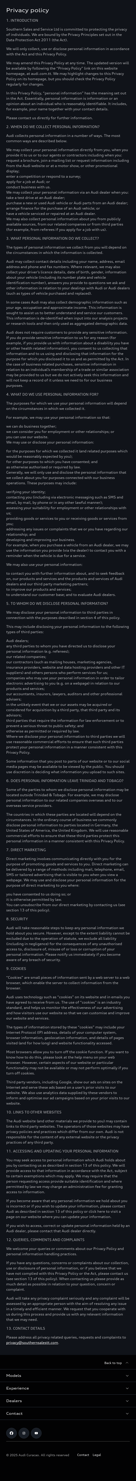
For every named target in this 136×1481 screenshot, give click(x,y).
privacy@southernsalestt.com (32, 1342)
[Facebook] (11, 1433)
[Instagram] (24, 1433)
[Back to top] (117, 1363)
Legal (97, 1455)
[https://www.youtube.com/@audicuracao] (36, 1433)
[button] (68, 1375)
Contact (83, 1455)
